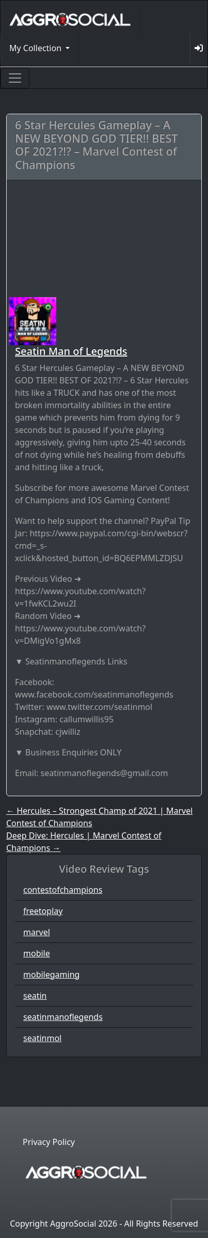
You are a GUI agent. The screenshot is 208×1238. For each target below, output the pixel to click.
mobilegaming (51, 974)
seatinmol (42, 1038)
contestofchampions (62, 889)
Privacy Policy (49, 1142)
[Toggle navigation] (15, 78)
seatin (34, 995)
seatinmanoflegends (63, 1017)
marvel (36, 932)
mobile (36, 953)
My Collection (36, 48)
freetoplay (42, 911)
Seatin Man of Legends (71, 351)
